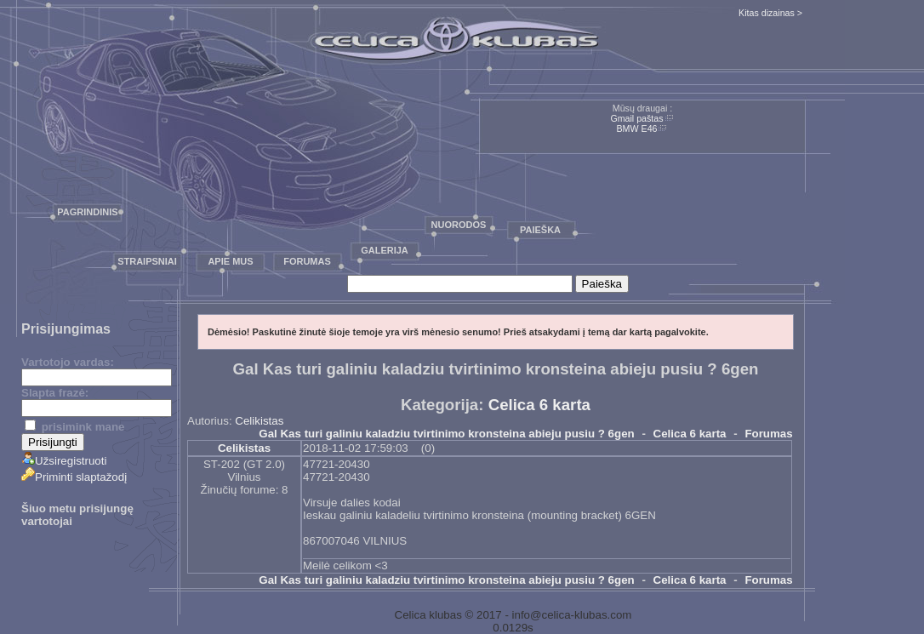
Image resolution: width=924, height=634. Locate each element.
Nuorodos (459, 225)
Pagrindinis (87, 212)
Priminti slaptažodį (74, 477)
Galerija (384, 250)
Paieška (540, 230)
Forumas (307, 261)
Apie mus (230, 261)
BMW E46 (637, 128)
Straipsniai (147, 261)
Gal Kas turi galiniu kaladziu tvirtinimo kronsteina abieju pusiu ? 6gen (446, 433)
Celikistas (259, 420)
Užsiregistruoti (63, 460)
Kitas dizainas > (770, 13)
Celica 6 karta (539, 405)
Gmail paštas (636, 118)
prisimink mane (74, 426)
